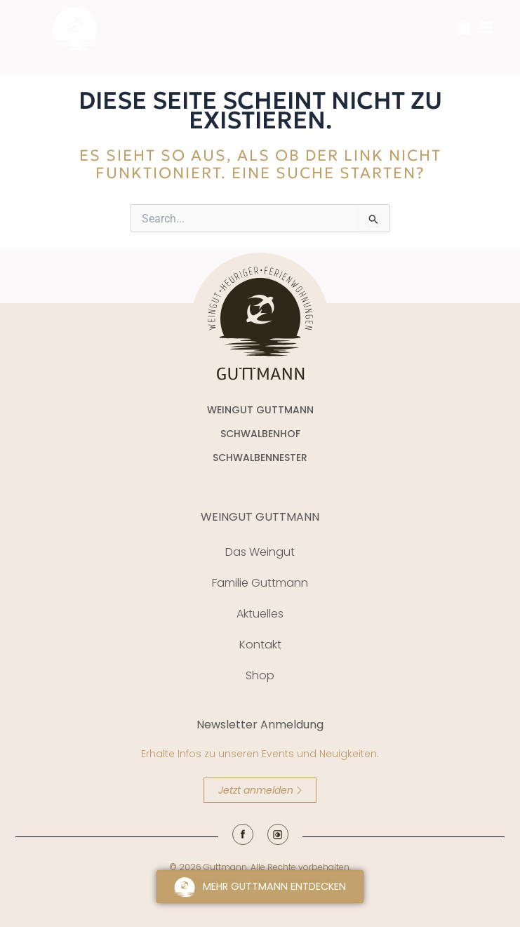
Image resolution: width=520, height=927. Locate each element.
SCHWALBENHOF (260, 434)
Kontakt (260, 644)
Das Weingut (260, 552)
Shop (260, 675)
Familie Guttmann (260, 583)
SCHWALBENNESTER (260, 458)
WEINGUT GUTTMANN (260, 517)
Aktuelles (260, 614)
